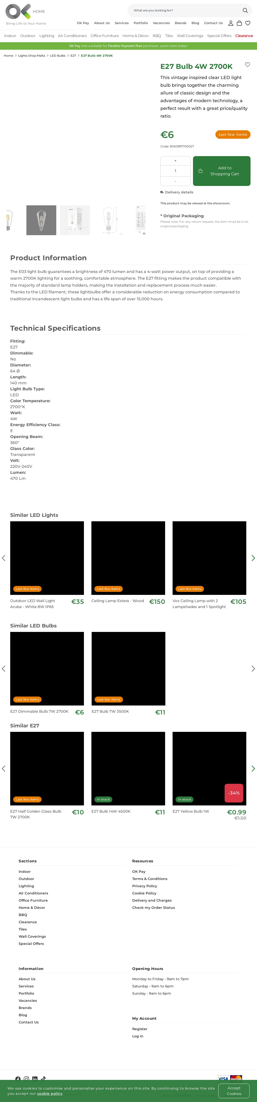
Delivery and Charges (152, 900)
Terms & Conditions (149, 879)
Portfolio (141, 23)
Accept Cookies (234, 1091)
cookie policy (50, 1093)
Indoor (10, 35)
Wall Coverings (190, 35)
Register (139, 1029)
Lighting (46, 35)
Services (122, 23)
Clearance (244, 35)
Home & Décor (136, 35)
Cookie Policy (144, 893)
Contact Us (213, 23)
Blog (195, 23)
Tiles (169, 35)
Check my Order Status (153, 907)
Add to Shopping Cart (218, 171)
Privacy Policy (144, 886)
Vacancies (161, 23)
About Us (102, 23)
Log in (137, 1036)
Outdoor (28, 35)
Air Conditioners (72, 35)
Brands (181, 23)
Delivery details (176, 192)
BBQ (157, 35)
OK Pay (83, 23)
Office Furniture (105, 35)
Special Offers (219, 35)
